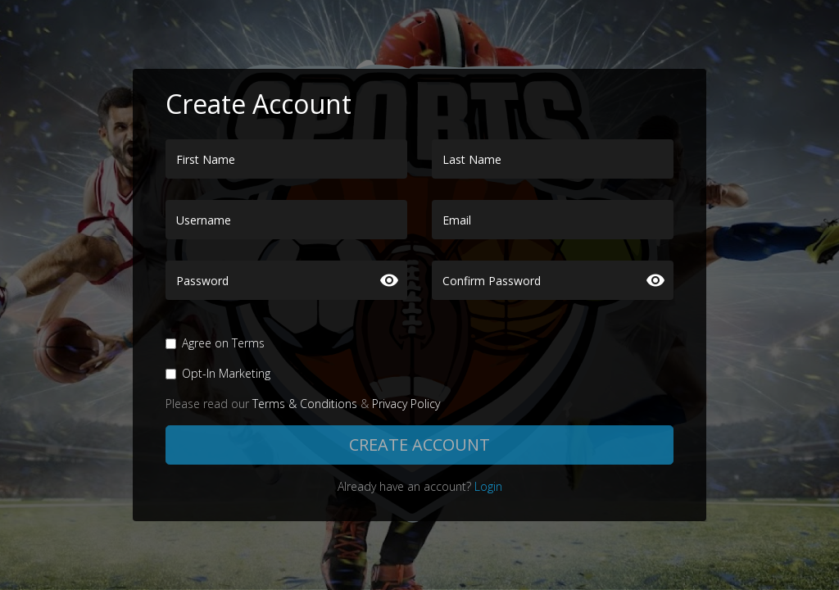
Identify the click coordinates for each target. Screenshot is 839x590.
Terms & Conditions (304, 403)
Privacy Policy (406, 403)
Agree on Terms (223, 343)
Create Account (419, 444)
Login (488, 486)
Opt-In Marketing (226, 373)
